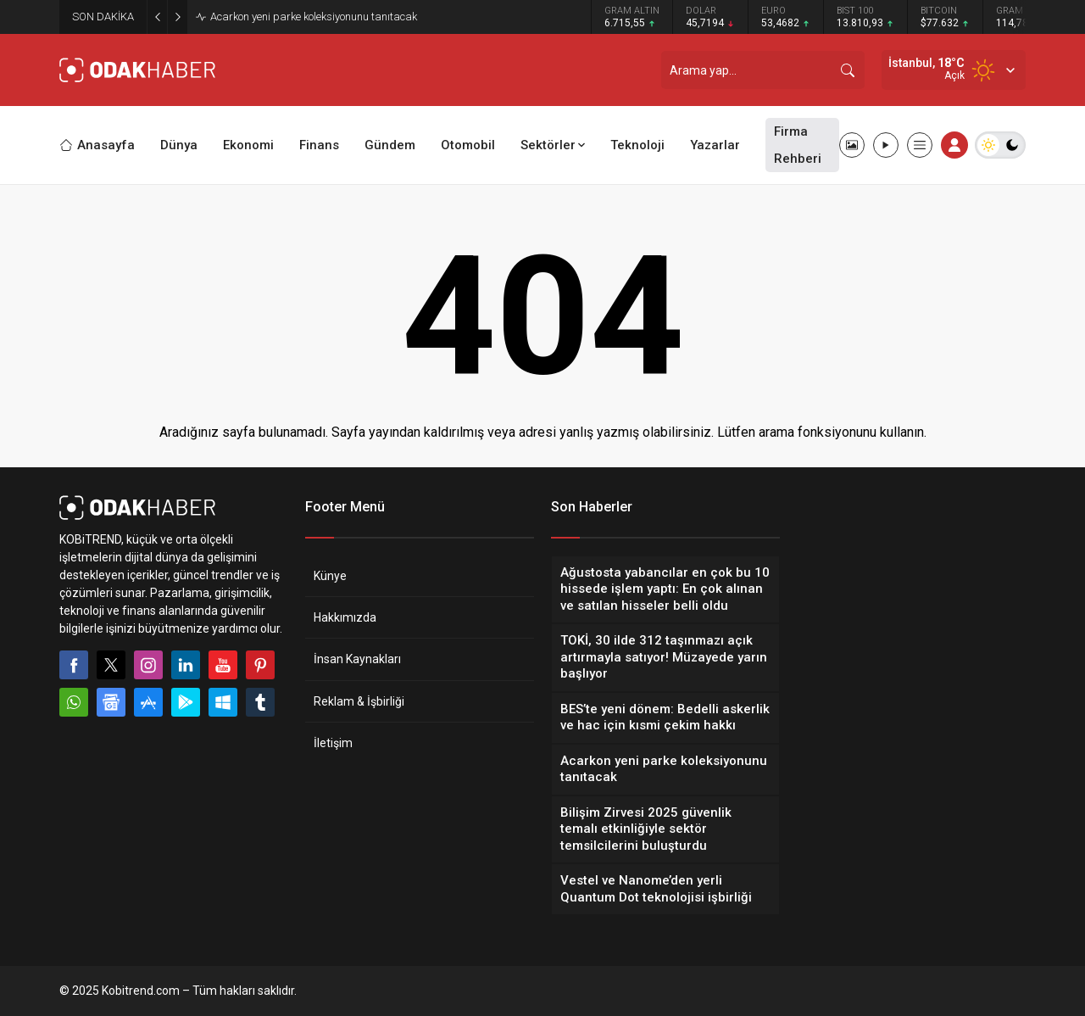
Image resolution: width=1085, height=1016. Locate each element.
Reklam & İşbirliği (359, 701)
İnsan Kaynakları (357, 659)
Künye (330, 576)
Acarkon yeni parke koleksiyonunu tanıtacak (313, 16)
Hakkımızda (345, 617)
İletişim (333, 743)
